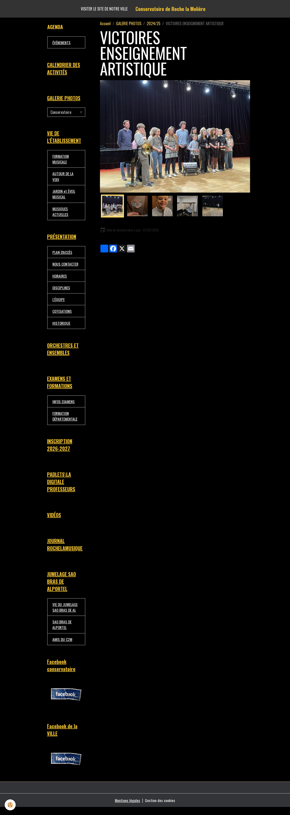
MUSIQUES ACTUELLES (60, 213)
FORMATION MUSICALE (61, 160)
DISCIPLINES (61, 291)
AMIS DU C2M (62, 646)
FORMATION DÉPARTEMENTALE (65, 421)
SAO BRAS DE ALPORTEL (62, 631)
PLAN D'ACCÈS (62, 255)
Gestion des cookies (160, 808)
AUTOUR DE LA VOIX (63, 178)
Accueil (105, 23)
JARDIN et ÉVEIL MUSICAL (64, 196)
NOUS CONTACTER (66, 267)
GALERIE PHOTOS (128, 23)
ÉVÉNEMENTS (61, 42)
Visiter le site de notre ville (104, 9)
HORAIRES (60, 279)
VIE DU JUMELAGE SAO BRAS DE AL (65, 613)
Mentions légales (127, 808)
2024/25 (153, 23)
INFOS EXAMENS (64, 406)
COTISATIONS (62, 315)
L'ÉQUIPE (58, 303)
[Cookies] (10, 804)
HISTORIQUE (61, 327)
